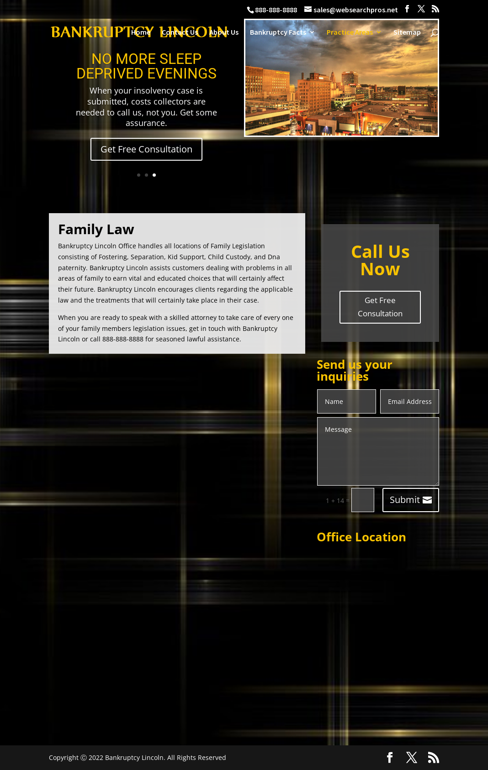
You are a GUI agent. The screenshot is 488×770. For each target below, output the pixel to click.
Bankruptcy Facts (278, 33)
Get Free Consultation (146, 149)
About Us (224, 33)
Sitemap (407, 33)
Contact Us (180, 33)
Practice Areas (350, 33)
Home (140, 33)
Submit (405, 499)
